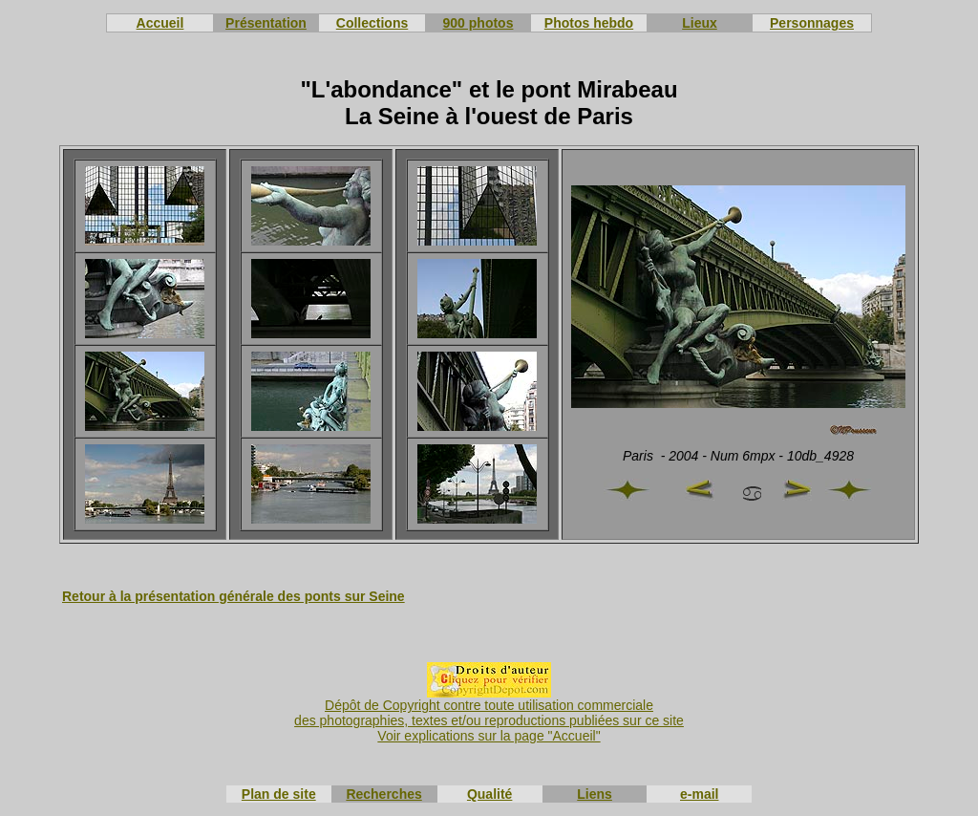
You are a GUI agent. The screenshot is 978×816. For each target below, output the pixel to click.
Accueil (160, 23)
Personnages (812, 23)
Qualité (489, 794)
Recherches (383, 794)
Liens (594, 794)
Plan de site (279, 794)
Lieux (699, 23)
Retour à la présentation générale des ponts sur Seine (233, 596)
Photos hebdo (588, 23)
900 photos (478, 23)
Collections (372, 23)
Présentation (266, 23)
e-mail (699, 794)
